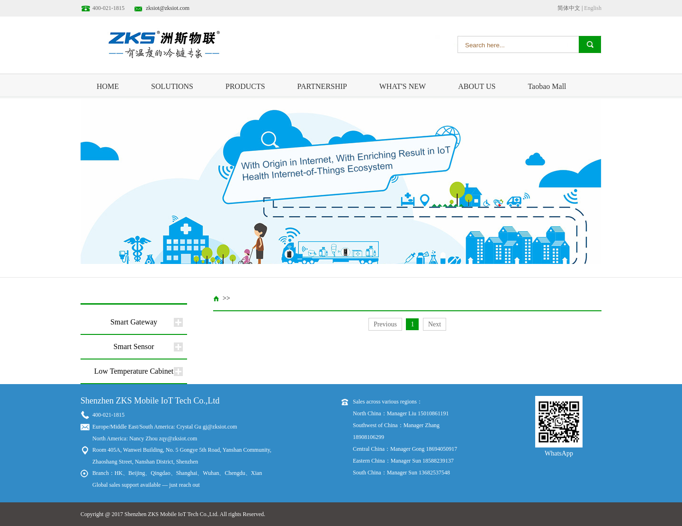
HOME (108, 86)
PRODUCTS (245, 86)
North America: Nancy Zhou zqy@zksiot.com (144, 438)
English (592, 8)
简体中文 (568, 8)
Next (434, 324)
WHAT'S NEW (402, 86)
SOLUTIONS (172, 86)
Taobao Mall (547, 86)
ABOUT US (476, 86)
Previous (385, 324)
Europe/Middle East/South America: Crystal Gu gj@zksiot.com (164, 426)
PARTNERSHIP (322, 86)
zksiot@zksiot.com (167, 8)
